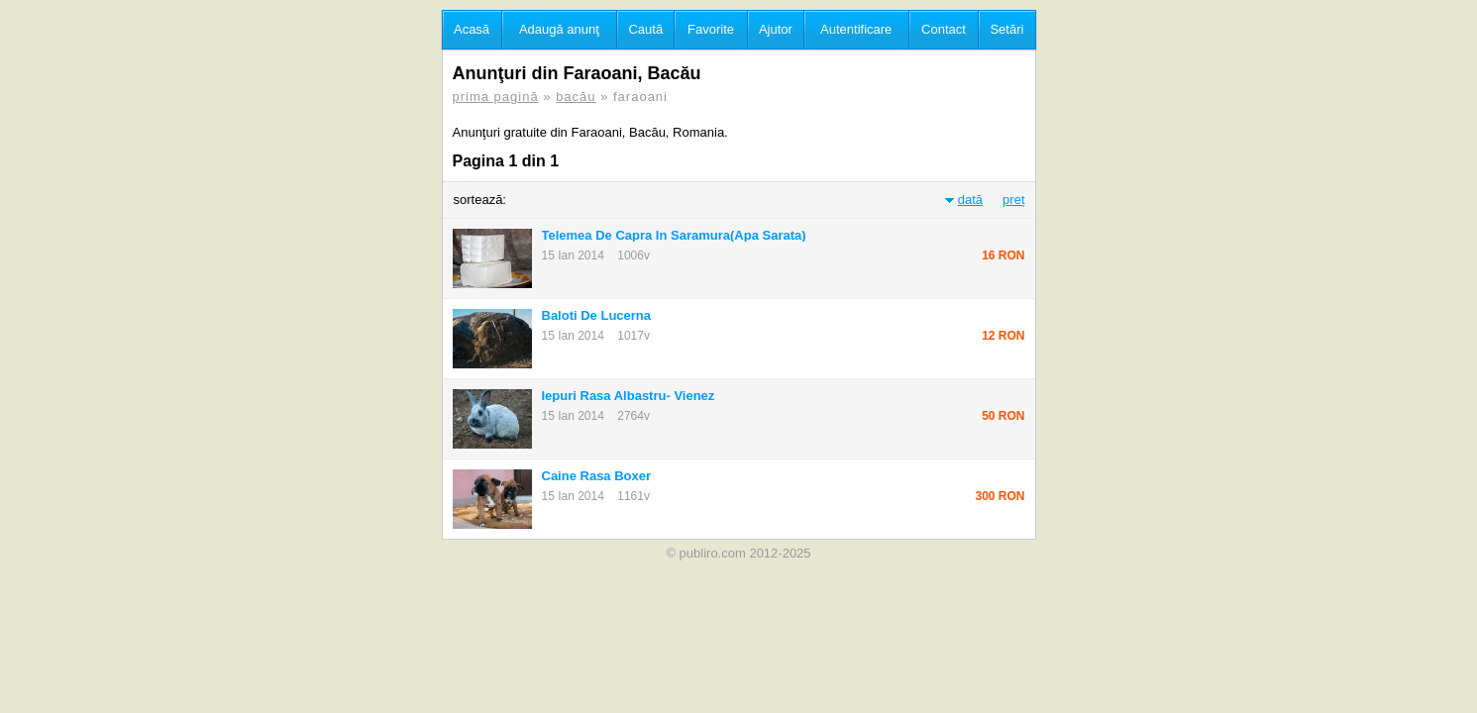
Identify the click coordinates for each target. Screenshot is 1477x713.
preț (1013, 199)
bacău (575, 96)
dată (970, 199)
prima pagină (496, 96)
